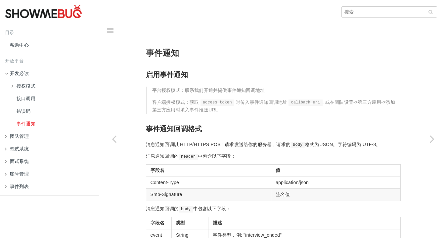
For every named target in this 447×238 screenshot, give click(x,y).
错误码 (24, 111)
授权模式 (23, 86)
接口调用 (26, 98)
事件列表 (17, 186)
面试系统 (17, 161)
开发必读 (17, 73)
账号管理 (17, 174)
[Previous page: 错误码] (114, 139)
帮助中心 (19, 45)
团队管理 (17, 136)
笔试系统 (17, 148)
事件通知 (26, 123)
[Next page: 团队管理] (432, 139)
